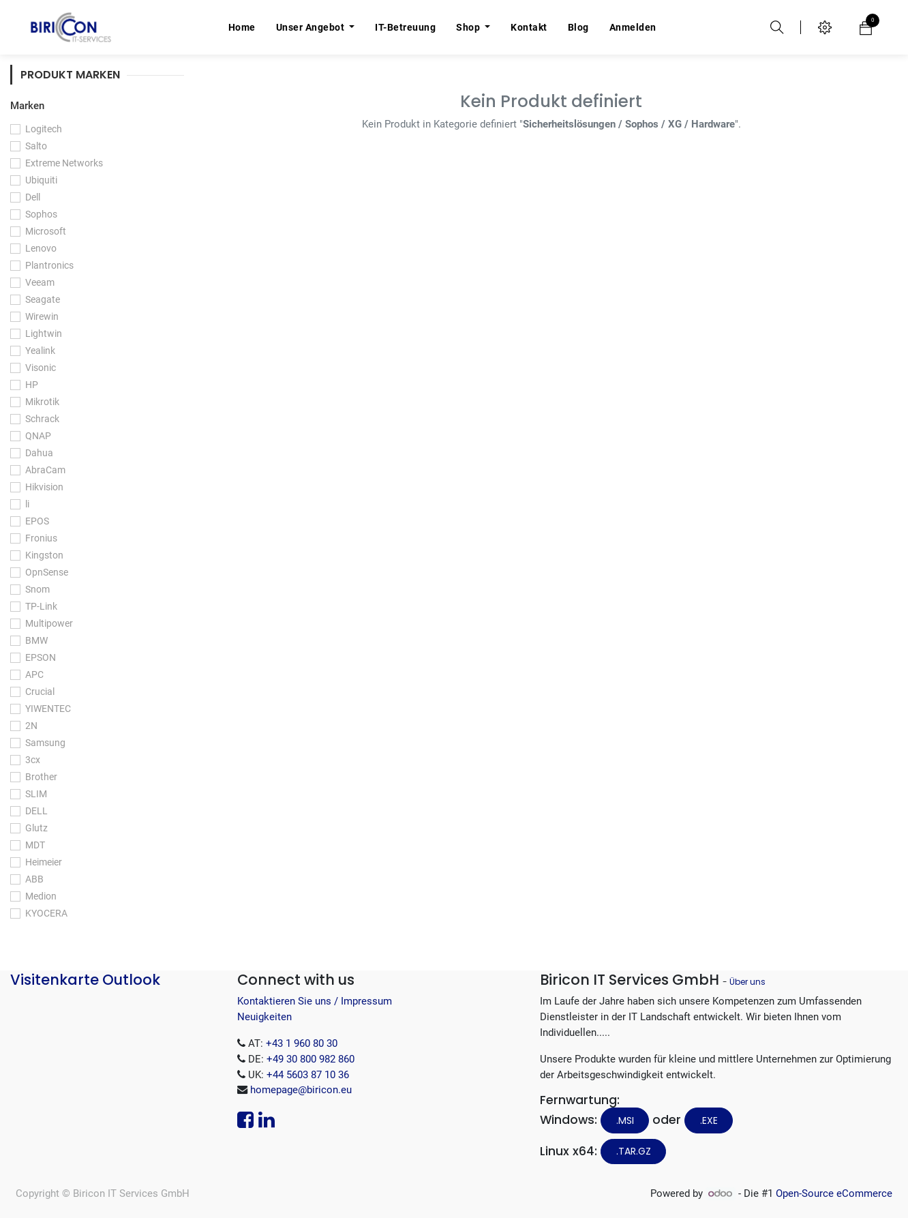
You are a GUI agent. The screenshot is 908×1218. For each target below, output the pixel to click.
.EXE (709, 1120)
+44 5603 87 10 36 (308, 1075)
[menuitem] (242, 27)
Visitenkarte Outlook (85, 980)
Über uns (747, 981)
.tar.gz (633, 1151)
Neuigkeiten (264, 1017)
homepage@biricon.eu (301, 1090)
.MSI (625, 1120)
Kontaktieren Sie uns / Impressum (314, 1001)
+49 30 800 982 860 (310, 1059)
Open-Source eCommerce (834, 1193)
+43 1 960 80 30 (301, 1043)
